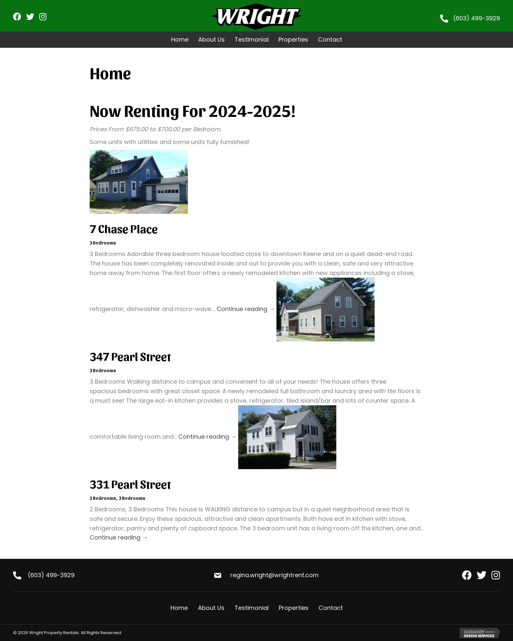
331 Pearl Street (130, 483)
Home (179, 608)
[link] (179, 39)
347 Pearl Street (130, 356)
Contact (331, 608)
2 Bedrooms (103, 498)
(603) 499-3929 (476, 18)
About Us (211, 608)
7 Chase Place (124, 228)
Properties (294, 608)
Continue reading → (246, 309)
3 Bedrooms (103, 243)
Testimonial (252, 608)
